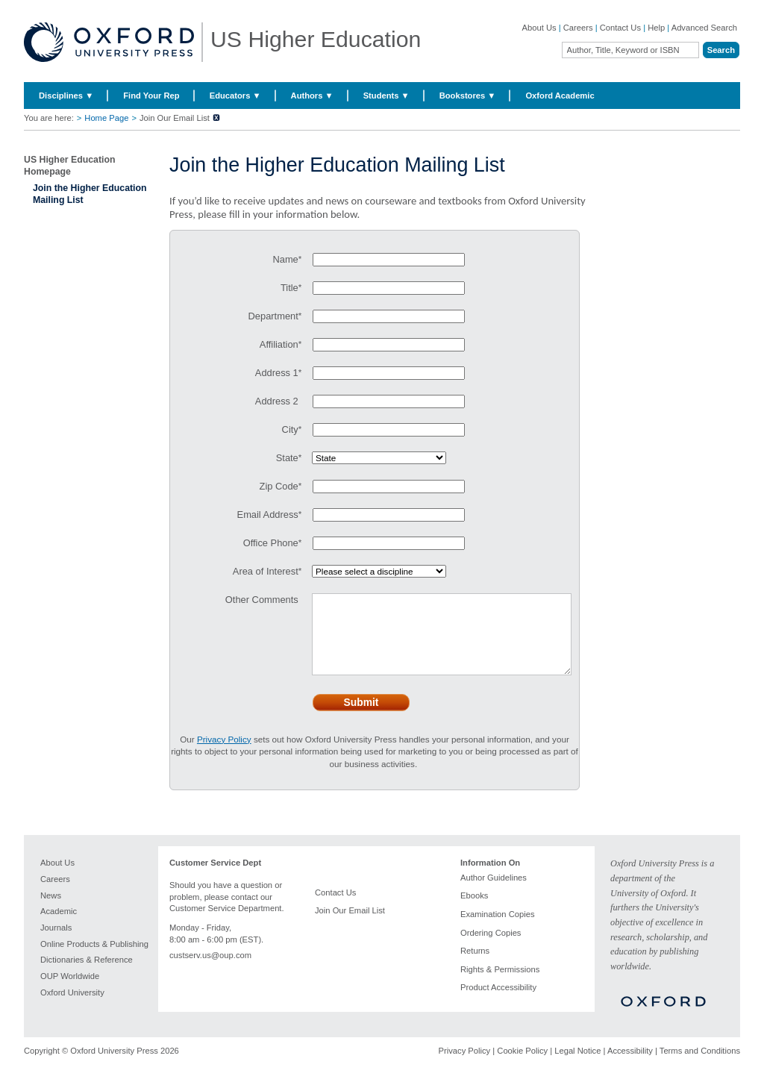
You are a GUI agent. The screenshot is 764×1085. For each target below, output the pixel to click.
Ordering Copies (490, 947)
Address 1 (276, 372)
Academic (58, 926)
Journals (56, 942)
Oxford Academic (559, 95)
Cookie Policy (522, 1065)
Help (656, 27)
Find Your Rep (151, 95)
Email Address (267, 514)
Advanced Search (704, 27)
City (290, 429)
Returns (474, 965)
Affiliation (279, 344)
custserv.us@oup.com (210, 970)
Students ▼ (386, 95)
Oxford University (72, 1007)
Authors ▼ (312, 95)
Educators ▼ (235, 95)
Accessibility (630, 1065)
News (50, 910)
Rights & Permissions (499, 984)
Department (273, 316)
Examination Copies (497, 929)
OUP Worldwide (69, 990)
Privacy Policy (465, 1065)
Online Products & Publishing (94, 958)
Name (285, 259)
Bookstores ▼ (467, 95)
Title (289, 287)
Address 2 (276, 401)
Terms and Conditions (700, 1065)
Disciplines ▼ (66, 95)
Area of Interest (265, 571)
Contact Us (620, 27)
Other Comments (261, 599)
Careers (578, 27)
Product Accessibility (498, 1002)
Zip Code (279, 486)
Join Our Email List (350, 925)
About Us (539, 27)
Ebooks (474, 910)
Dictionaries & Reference (86, 974)
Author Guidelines (493, 892)
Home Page (106, 117)
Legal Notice (577, 1065)
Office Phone (270, 542)
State (287, 457)
